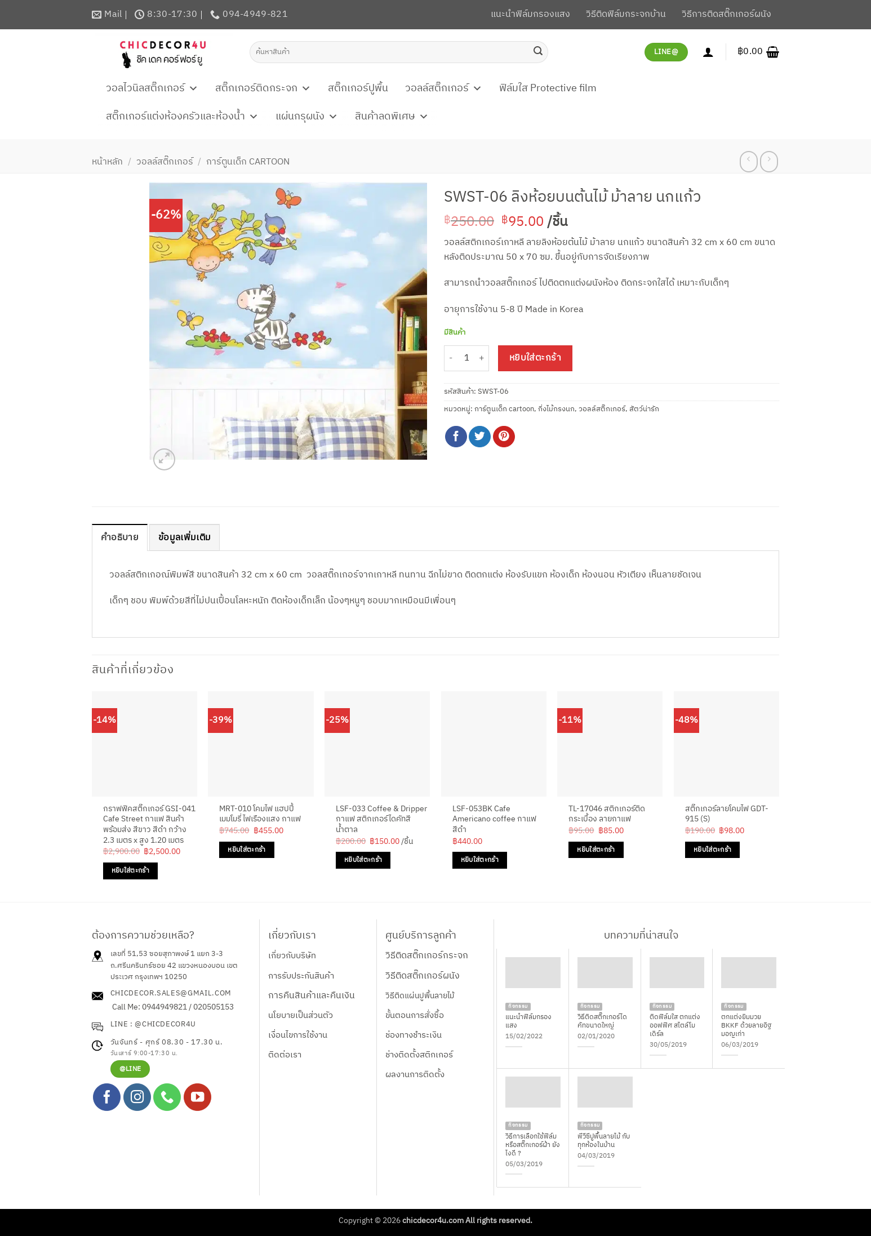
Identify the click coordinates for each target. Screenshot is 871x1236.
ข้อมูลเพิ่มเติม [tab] (184, 537)
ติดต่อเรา (284, 1055)
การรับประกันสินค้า (301, 976)
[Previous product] (768, 161)
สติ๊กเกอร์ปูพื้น (358, 88)
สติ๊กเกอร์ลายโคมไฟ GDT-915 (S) (726, 814)
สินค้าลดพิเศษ (392, 117)
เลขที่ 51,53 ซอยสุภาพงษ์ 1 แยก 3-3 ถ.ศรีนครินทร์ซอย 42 (166, 959)
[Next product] (748, 161)
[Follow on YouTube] (197, 1097)
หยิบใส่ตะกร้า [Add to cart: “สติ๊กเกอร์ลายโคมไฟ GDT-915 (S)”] (712, 849)
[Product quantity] (466, 358)
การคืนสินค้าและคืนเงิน (311, 995)
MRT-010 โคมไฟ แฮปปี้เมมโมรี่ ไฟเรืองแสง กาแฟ (260, 814)
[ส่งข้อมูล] (538, 52)
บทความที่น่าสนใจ (641, 935)
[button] (758, 52)
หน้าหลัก (107, 162)
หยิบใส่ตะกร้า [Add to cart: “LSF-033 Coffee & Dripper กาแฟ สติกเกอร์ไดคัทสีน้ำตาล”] (363, 860)
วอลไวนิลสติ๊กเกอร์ (152, 88)
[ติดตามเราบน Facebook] (107, 1097)
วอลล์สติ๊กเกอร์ (443, 88)
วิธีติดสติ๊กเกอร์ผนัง (422, 976)
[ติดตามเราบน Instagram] (137, 1097)
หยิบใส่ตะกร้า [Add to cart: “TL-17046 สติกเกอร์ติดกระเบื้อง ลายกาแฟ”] (596, 849)
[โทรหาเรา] (167, 1097)
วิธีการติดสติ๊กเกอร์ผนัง (726, 14)
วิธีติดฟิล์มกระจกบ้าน (626, 14)
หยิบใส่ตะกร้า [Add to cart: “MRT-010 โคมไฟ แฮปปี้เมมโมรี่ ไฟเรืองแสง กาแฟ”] (246, 849)
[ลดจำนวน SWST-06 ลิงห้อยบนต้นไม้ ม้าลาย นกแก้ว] (450, 358)
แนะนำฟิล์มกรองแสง (530, 14)
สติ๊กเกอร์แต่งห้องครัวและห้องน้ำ (182, 117)
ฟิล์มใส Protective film (548, 88)
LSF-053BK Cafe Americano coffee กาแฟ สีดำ (494, 819)
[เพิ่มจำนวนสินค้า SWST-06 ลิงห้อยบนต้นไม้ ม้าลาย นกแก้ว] (482, 358)
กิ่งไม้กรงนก (556, 409)
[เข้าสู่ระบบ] (708, 51)
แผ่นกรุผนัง (306, 117)
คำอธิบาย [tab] (120, 537)
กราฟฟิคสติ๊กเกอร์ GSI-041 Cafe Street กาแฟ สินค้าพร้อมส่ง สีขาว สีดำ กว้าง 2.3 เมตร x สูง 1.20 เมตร (149, 825)
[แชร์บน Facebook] (456, 437)
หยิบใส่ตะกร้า (535, 358)
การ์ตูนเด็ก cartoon (248, 162)
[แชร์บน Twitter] (480, 437)
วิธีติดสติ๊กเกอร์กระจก (426, 955)
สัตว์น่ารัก (644, 409)
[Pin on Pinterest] (504, 437)
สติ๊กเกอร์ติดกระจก (263, 88)
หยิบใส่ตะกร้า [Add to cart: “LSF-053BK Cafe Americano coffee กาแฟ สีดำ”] (480, 860)
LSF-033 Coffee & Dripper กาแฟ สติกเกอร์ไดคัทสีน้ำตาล (381, 819)
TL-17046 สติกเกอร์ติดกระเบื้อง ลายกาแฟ (606, 814)
